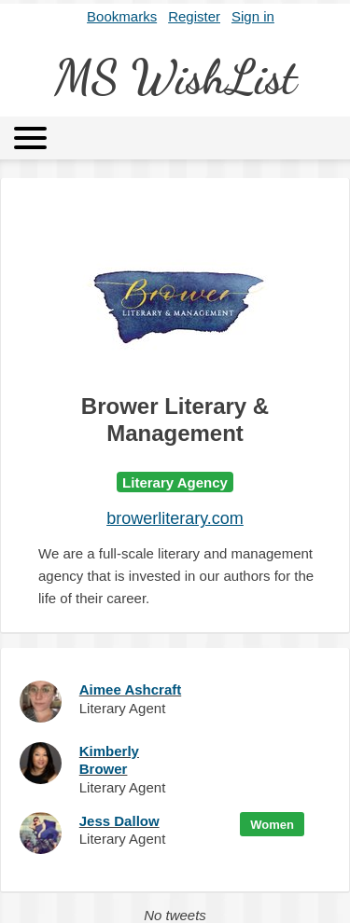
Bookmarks (122, 16)
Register (194, 16)
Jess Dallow (119, 821)
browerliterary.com (175, 518)
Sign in (252, 16)
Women (272, 825)
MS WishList (175, 77)
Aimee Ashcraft (130, 689)
